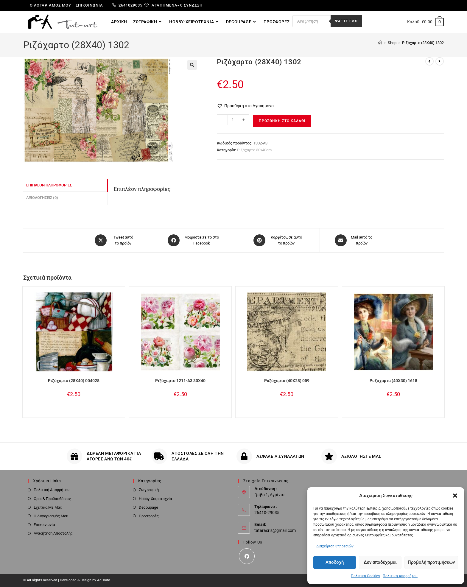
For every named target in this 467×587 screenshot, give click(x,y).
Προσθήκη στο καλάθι (282, 121)
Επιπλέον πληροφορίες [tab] (49, 185)
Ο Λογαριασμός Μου (51, 516)
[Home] (380, 43)
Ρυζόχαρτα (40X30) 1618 (393, 380)
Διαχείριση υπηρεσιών (335, 546)
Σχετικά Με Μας (48, 507)
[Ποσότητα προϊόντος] (233, 119)
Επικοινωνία (89, 5)
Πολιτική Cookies (365, 576)
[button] (455, 496)
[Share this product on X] (115, 240)
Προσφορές (149, 516)
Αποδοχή (335, 562)
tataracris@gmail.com (275, 530)
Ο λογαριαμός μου (50, 5)
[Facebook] (247, 556)
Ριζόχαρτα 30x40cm (254, 150)
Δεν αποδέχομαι (380, 562)
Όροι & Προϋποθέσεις (52, 498)
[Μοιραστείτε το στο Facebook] (194, 240)
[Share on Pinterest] (278, 240)
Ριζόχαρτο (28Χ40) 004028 (73, 380)
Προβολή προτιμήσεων (431, 562)
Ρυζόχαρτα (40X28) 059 (286, 380)
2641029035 (127, 5)
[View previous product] (429, 61)
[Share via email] (354, 240)
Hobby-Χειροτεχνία (155, 498)
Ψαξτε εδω (346, 21)
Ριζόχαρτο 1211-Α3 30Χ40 (180, 380)
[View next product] (439, 61)
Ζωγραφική (149, 490)
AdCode (103, 580)
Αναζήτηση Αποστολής (53, 533)
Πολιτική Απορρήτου (400, 576)
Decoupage (148, 507)
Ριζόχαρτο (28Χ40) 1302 (423, 43)
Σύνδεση (193, 5)
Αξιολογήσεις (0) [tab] (42, 197)
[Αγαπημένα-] (164, 5)
